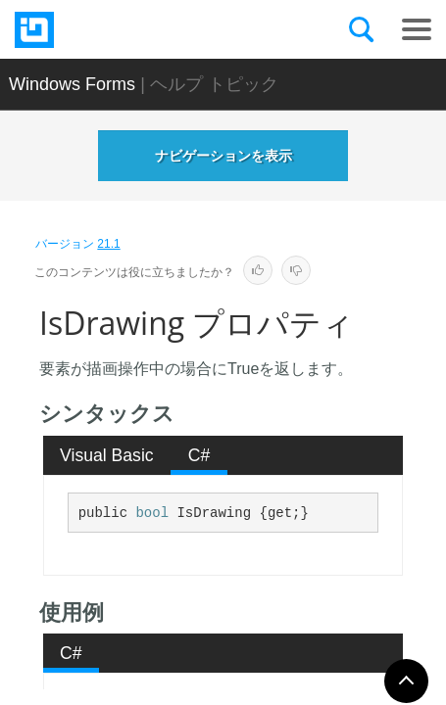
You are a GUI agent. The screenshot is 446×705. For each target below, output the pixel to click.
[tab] (107, 455)
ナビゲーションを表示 (223, 156)
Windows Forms (72, 84)
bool (152, 513)
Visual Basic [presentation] (107, 455)
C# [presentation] (199, 455)
